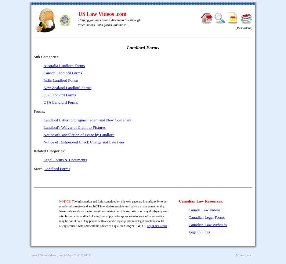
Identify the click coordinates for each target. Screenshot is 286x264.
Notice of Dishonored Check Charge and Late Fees (84, 142)
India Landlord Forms (61, 80)
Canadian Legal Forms (207, 217)
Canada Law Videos (204, 210)
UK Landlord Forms (60, 95)
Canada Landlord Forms (63, 73)
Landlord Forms (57, 168)
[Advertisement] (200, 98)
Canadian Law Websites (208, 224)
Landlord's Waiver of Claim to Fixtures (75, 127)
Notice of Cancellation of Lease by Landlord (79, 134)
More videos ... (245, 255)
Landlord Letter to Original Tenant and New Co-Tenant (88, 120)
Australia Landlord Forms (64, 65)
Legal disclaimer (157, 226)
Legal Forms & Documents (65, 160)
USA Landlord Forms (61, 102)
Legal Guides (199, 232)
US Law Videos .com (102, 14)
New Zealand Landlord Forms (68, 87)
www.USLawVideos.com (46, 255)
